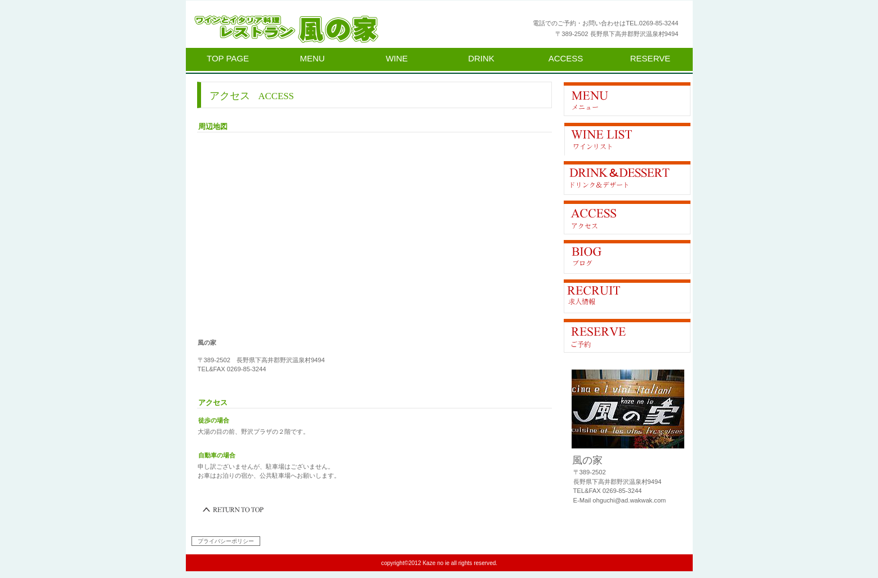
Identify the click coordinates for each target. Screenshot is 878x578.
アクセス (627, 217)
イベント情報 (627, 138)
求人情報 (627, 296)
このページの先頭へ (234, 510)
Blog (627, 257)
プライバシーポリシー (226, 541)
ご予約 (627, 336)
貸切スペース (627, 178)
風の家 (329, 29)
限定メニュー (627, 99)
